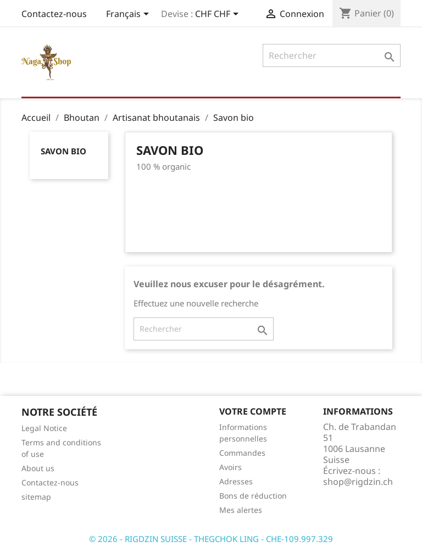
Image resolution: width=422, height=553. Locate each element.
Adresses (236, 481)
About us (37, 468)
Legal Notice (44, 428)
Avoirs (230, 467)
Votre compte (252, 411)
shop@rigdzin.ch (358, 482)
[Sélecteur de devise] (218, 14)
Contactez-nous (54, 14)
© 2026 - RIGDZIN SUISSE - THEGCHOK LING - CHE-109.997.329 (211, 538)
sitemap (36, 496)
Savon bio (63, 151)
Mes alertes (240, 510)
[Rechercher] (332, 55)
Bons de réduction (253, 495)
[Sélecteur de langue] (129, 14)
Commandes (242, 453)
